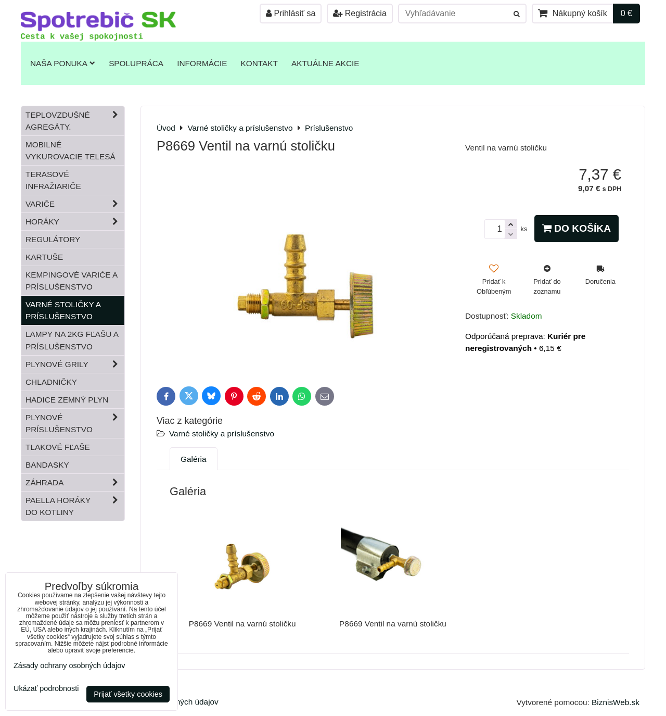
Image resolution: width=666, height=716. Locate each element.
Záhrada (74, 482)
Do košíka (576, 228)
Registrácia (359, 13)
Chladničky (51, 382)
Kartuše (44, 257)
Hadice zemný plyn (66, 399)
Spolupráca (136, 63)
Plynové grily (74, 364)
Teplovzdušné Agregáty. (74, 120)
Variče (74, 203)
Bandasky (47, 464)
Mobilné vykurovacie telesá (70, 150)
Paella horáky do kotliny (74, 506)
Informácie (202, 63)
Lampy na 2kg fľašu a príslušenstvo (72, 340)
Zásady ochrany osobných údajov (69, 665)
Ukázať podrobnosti (46, 689)
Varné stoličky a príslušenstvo (221, 433)
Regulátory (52, 239)
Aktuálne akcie (325, 63)
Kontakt (259, 63)
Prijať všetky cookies (128, 694)
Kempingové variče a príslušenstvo (71, 280)
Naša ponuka (62, 63)
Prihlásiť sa (290, 13)
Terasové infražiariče (53, 180)
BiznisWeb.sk (615, 702)
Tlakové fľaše (57, 447)
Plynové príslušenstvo (74, 423)
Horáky (74, 221)
